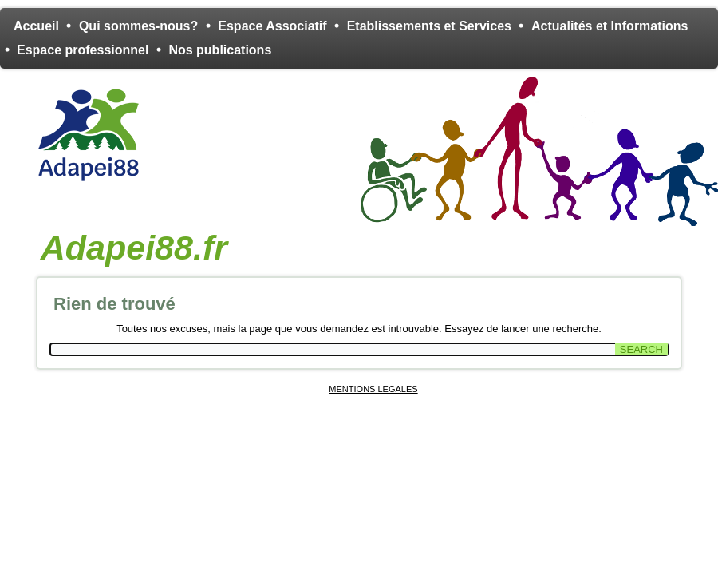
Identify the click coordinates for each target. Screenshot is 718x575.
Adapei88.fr (134, 247)
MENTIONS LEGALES (373, 389)
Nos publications (219, 50)
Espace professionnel (82, 50)
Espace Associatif (272, 26)
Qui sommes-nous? (138, 26)
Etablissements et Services (429, 26)
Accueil (36, 26)
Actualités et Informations (609, 26)
